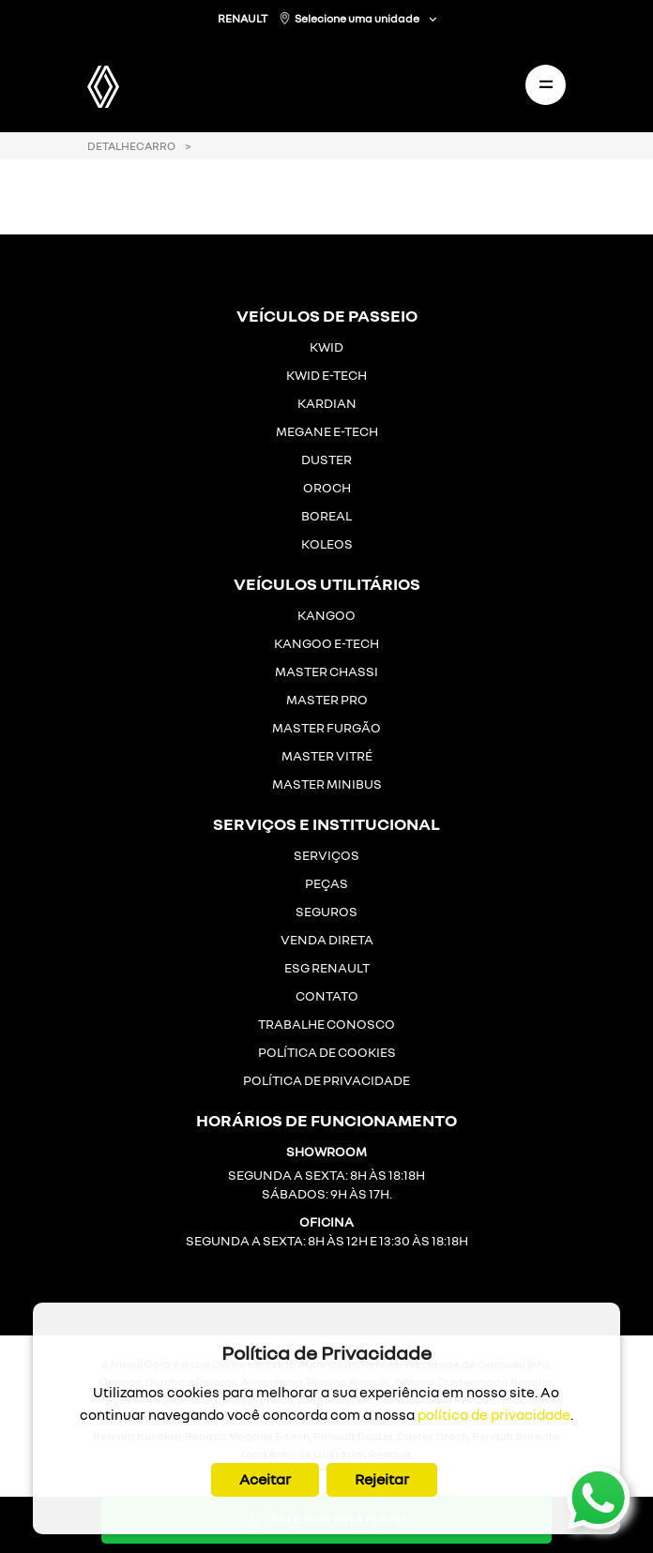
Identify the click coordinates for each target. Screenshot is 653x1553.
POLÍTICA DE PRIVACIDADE (326, 1080)
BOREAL (326, 515)
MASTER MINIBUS (327, 784)
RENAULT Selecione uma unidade (319, 18)
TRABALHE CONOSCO (326, 1024)
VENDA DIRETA (327, 939)
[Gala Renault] (126, 80)
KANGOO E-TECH (326, 643)
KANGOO (326, 615)
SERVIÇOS (326, 855)
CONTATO (327, 995)
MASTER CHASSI (326, 671)
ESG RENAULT (327, 967)
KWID (326, 346)
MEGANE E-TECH (327, 431)
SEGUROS (326, 911)
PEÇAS (326, 883)
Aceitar (265, 1479)
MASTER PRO (327, 699)
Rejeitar (382, 1479)
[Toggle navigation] (545, 85)
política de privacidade (494, 1414)
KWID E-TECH (326, 375)
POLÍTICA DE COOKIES (327, 1052)
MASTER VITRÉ (326, 755)
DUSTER (326, 459)
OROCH (327, 487)
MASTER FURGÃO (326, 727)
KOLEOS (327, 543)
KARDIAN (327, 403)
